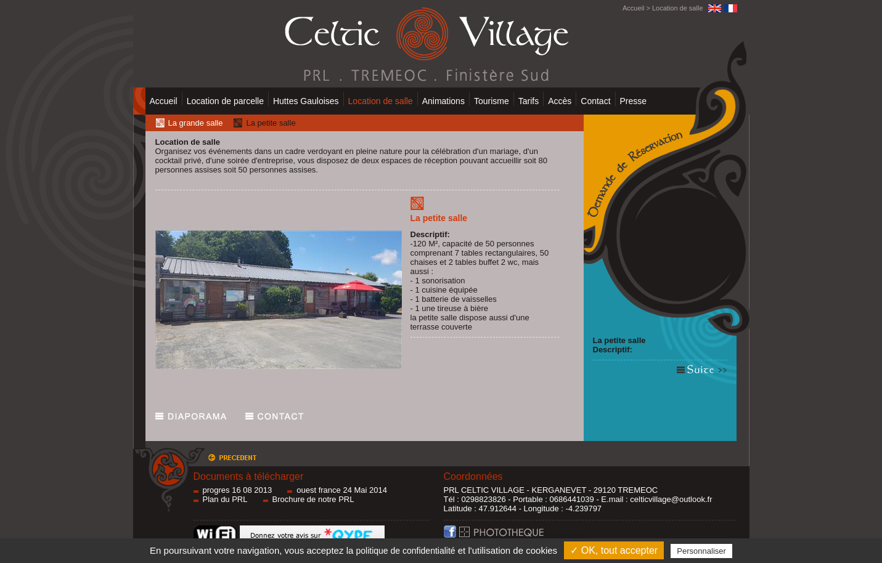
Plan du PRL (225, 499)
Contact (595, 101)
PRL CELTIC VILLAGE (484, 490)
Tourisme (491, 101)
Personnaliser (701, 551)
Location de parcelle (225, 101)
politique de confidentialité (405, 551)
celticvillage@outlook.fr (671, 499)
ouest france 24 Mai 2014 (341, 490)
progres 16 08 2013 (237, 490)
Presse (633, 101)
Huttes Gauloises (306, 101)
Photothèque (522, 535)
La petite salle (619, 340)
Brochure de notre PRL (313, 499)
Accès (559, 101)
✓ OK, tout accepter (614, 550)
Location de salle (677, 8)
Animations (443, 101)
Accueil (633, 8)
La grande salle (195, 123)
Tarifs (528, 101)
